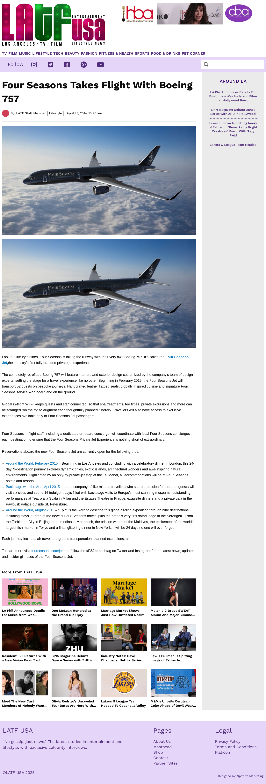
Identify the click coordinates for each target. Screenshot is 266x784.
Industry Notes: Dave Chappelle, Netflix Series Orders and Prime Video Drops (121, 658)
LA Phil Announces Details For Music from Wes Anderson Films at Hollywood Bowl (23, 613)
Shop (158, 752)
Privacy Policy (227, 741)
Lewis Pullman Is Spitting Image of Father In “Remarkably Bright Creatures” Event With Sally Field (173, 658)
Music (25, 53)
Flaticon (222, 752)
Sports (142, 53)
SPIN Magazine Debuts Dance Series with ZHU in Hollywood (72, 658)
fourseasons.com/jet (47, 551)
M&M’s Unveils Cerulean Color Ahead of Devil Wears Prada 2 (173, 703)
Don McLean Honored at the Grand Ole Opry (71, 613)
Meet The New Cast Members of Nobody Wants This (24, 703)
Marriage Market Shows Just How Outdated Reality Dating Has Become (123, 613)
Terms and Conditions (236, 746)
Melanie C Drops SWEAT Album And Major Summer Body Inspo (172, 613)
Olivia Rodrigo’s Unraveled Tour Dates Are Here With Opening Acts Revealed (73, 703)
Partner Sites (165, 763)
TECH (58, 53)
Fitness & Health (116, 53)
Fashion (89, 53)
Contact (160, 757)
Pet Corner (193, 53)
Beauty (72, 53)
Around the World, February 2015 (32, 463)
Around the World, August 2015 (30, 510)
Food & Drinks (165, 53)
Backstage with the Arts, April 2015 (33, 487)
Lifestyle (42, 53)
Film (12, 53)
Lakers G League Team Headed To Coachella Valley (123, 703)
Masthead (162, 746)
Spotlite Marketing (250, 776)
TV (4, 53)
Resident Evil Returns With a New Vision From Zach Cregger (24, 658)
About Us (162, 741)
